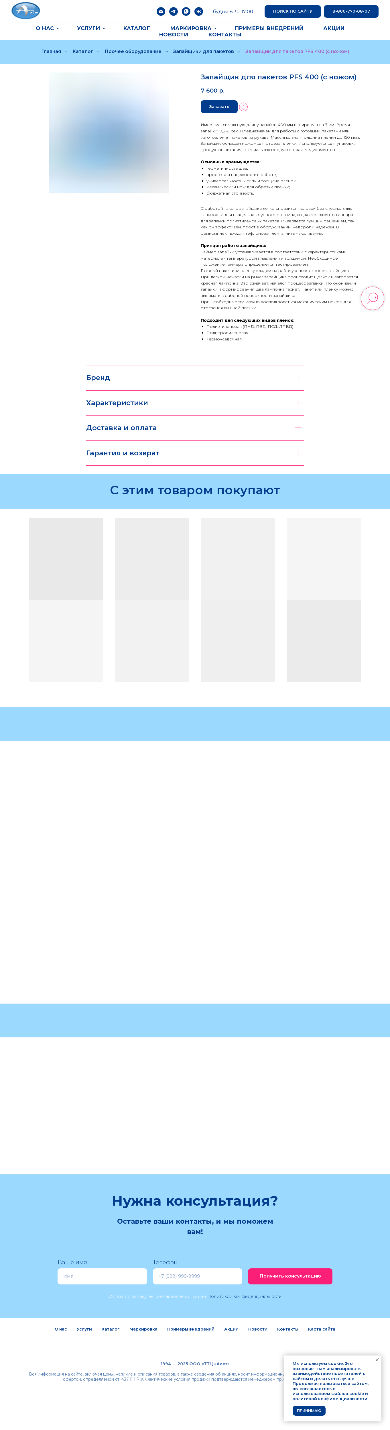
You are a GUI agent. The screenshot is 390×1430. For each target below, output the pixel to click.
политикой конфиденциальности (330, 1398)
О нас (45, 28)
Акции (333, 28)
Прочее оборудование (133, 51)
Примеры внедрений (269, 28)
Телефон (165, 1262)
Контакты (224, 35)
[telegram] (173, 11)
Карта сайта (321, 1329)
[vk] (198, 11)
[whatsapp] (186, 11)
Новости (173, 35)
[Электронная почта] (161, 11)
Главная (51, 51)
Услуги (89, 28)
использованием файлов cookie (328, 1393)
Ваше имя (72, 1262)
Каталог (136, 28)
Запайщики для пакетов (203, 51)
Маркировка (191, 28)
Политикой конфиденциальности (244, 1296)
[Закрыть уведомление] (377, 1360)
